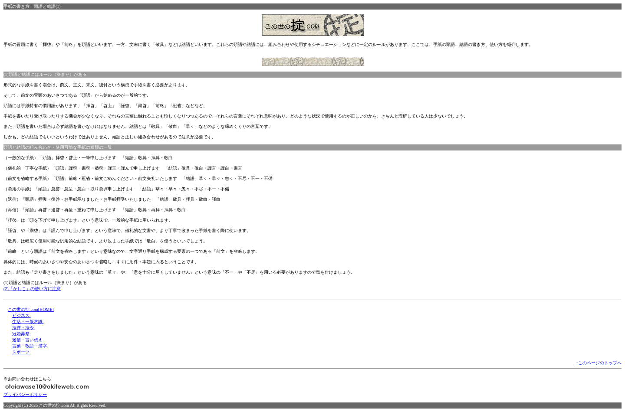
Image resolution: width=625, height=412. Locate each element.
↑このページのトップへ (599, 362)
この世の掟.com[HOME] (31, 309)
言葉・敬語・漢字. (30, 345)
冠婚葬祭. (21, 333)
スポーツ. (21, 352)
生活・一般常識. (28, 321)
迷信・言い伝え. (28, 339)
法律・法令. (23, 327)
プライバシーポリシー (25, 394)
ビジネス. (21, 315)
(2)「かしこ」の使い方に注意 (32, 288)
